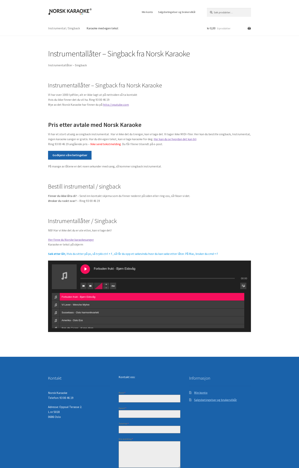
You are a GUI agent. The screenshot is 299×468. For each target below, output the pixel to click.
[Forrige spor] (83, 286)
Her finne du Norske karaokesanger (71, 240)
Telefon (124, 423)
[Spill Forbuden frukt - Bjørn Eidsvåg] (85, 269)
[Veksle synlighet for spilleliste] (243, 286)
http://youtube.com (116, 104)
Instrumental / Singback (64, 28)
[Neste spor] (90, 286)
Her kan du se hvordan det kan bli (175, 139)
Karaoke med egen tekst (102, 28)
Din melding (126, 439)
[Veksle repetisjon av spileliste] (113, 286)
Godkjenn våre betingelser (69, 155)
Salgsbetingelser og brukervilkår (177, 12)
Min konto (147, 12)
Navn (122, 392)
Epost (122, 408)
